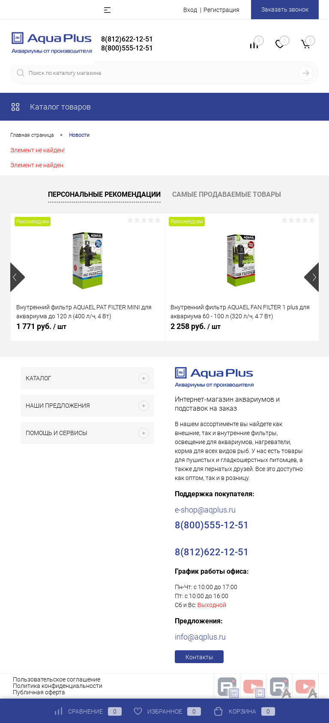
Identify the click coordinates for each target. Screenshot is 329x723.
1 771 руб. (41, 326)
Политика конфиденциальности (57, 685)
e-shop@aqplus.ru (205, 509)
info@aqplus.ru (200, 636)
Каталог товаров (50, 106)
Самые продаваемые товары (226, 194)
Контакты (199, 657)
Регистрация (221, 9)
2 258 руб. (195, 326)
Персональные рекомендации (104, 194)
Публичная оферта (39, 692)
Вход (190, 9)
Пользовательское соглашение (56, 679)
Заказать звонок (284, 9)
